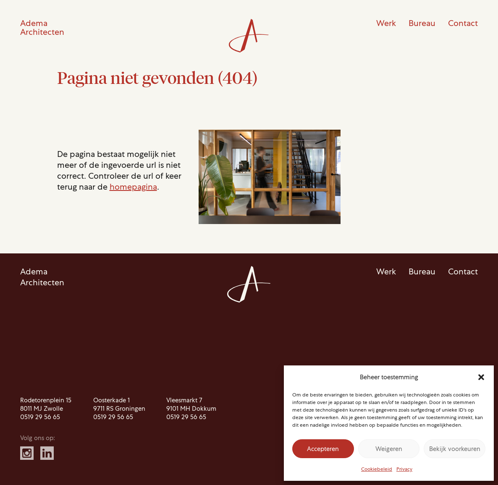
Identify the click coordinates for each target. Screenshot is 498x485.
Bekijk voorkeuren (454, 449)
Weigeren (388, 449)
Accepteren (323, 449)
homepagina (133, 186)
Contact (463, 23)
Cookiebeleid (376, 469)
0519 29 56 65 (40, 417)
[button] (481, 377)
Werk (386, 23)
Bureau (422, 23)
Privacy (404, 469)
